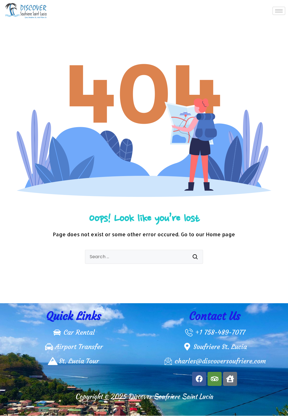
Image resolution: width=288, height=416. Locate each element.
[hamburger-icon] (279, 11)
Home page (220, 234)
